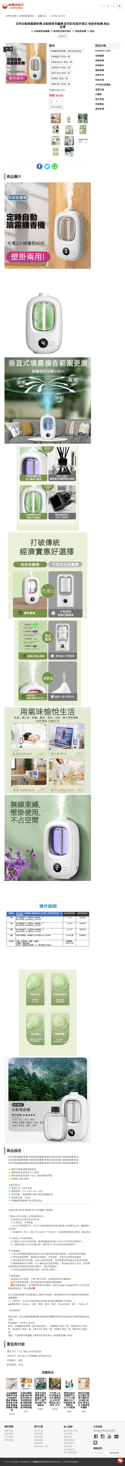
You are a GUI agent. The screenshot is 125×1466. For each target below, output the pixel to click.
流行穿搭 (99, 99)
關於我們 (9, 1430)
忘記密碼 (68, 1433)
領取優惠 (114, 1453)
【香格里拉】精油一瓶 (61, 62)
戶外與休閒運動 (103, 84)
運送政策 (68, 1446)
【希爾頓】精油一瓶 (60, 56)
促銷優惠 (99, 55)
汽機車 (98, 94)
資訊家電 (99, 108)
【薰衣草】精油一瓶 (60, 84)
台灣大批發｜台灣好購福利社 (19, 16)
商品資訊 (62, 36)
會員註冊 (68, 1430)
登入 (76, 1430)
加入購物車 (56, 107)
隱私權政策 (69, 1440)
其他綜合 (99, 65)
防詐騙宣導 (69, 1449)
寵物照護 (99, 70)
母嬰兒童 (99, 89)
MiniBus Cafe (103, 50)
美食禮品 (99, 104)
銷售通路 (9, 1440)
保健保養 (99, 60)
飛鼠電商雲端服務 (70, 1462)
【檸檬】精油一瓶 (59, 78)
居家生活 (42, 16)
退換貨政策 (69, 1443)
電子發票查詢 (70, 1452)
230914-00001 (57, 16)
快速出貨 (99, 79)
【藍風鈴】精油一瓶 (60, 67)
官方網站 (9, 1436)
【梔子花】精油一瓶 (60, 73)
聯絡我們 (9, 1433)
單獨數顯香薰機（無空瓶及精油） (66, 51)
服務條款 (68, 1436)
